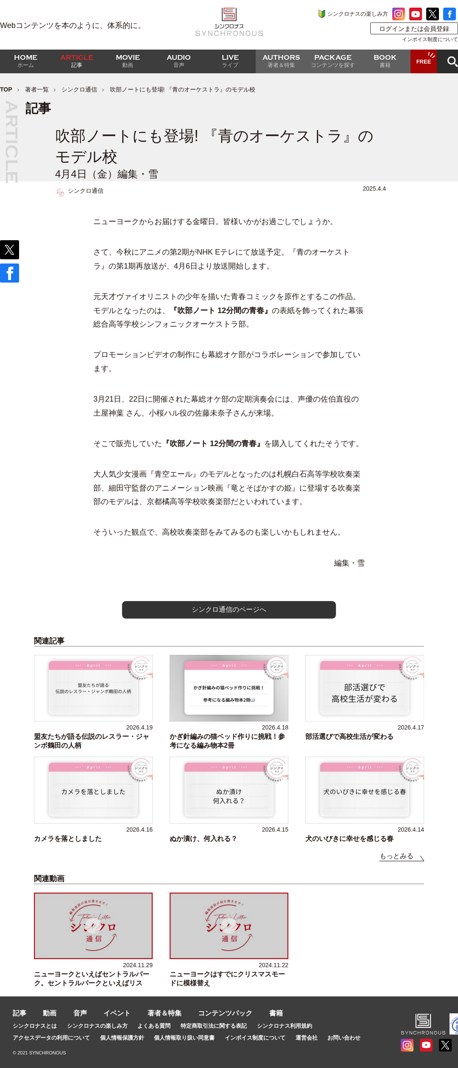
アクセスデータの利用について (51, 1038)
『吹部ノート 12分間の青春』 (221, 310)
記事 (19, 1013)
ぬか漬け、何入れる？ (203, 838)
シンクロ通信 (79, 89)
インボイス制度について (430, 39)
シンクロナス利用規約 (284, 1026)
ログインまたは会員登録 (414, 28)
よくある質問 (153, 1026)
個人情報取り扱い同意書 (184, 1038)
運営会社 (307, 1038)
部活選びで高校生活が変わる (349, 736)
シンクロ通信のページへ (229, 609)
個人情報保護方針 (122, 1038)
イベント (117, 1013)
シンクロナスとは (35, 1026)
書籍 (276, 1013)
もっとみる (396, 856)
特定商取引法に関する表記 (214, 1026)
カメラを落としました (68, 838)
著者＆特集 (165, 1013)
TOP (6, 89)
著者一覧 (37, 89)
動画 (49, 1013)
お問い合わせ (343, 1038)
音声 (80, 1013)
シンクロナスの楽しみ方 (357, 14)
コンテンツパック (225, 1013)
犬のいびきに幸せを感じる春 (349, 838)
